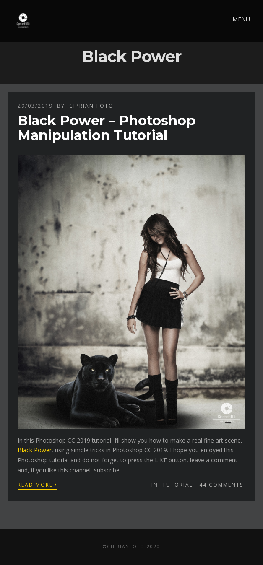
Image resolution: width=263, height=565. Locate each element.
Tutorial (177, 484)
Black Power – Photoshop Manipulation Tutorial (106, 127)
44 (221, 484)
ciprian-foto (91, 105)
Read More (37, 484)
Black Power (35, 450)
